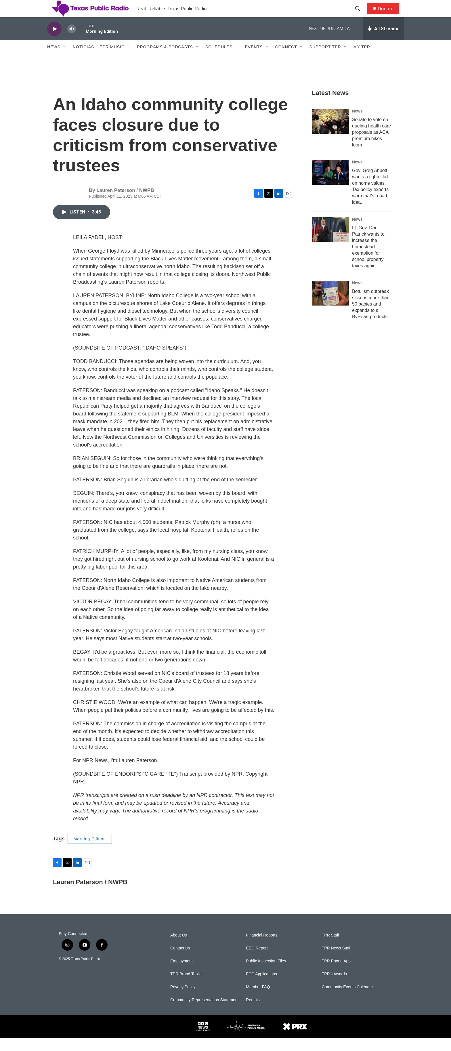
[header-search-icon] (360, 15)
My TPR (361, 60)
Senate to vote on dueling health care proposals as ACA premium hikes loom (371, 145)
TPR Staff (330, 948)
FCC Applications (261, 987)
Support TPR (325, 60)
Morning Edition (90, 852)
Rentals (252, 1013)
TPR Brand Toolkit (186, 987)
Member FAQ (258, 1000)
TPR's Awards (334, 987)
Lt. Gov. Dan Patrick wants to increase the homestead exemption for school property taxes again (368, 259)
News (53, 60)
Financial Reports (261, 948)
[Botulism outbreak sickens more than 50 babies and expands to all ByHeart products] (330, 306)
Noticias (83, 60)
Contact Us (180, 961)
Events (254, 60)
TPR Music (112, 60)
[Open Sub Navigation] (64, 60)
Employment (181, 974)
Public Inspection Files (266, 974)
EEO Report (256, 961)
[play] (54, 42)
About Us (178, 948)
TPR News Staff (336, 961)
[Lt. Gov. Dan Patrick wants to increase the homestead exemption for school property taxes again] (330, 242)
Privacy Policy (182, 1000)
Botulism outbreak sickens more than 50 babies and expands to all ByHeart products (370, 317)
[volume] (72, 41)
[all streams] (383, 41)
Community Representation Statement (204, 1013)
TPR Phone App (336, 974)
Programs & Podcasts (165, 60)
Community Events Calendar (347, 1000)
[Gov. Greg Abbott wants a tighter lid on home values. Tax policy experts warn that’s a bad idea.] (330, 185)
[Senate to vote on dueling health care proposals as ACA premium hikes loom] (330, 134)
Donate (389, 15)
